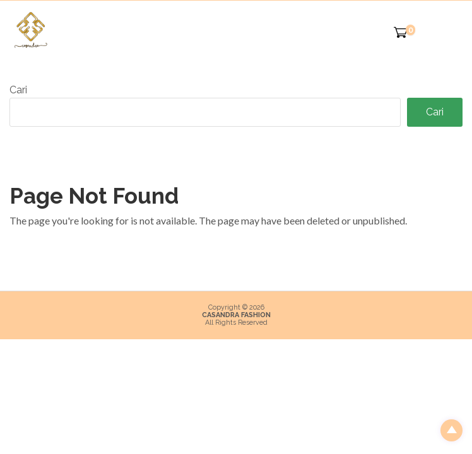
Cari (18, 90)
